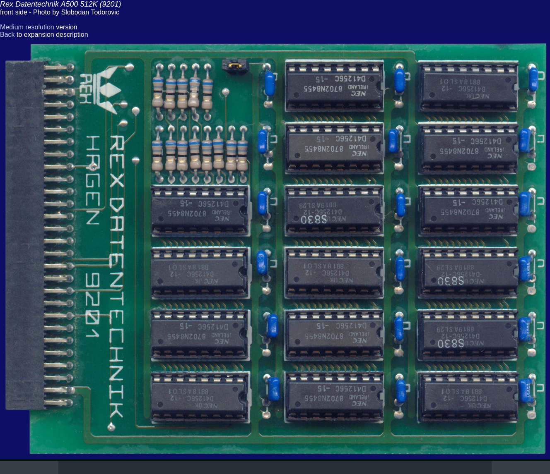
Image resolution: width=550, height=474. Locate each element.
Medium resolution (27, 27)
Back (7, 34)
